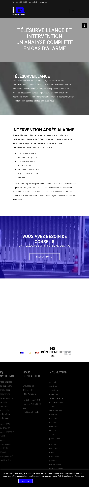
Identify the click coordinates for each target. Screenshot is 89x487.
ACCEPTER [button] (25, 481)
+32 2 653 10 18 (21, 2)
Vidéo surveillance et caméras (46, 410)
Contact (43, 444)
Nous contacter (44, 257)
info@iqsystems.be (40, 2)
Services (43, 386)
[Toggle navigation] (72, 11)
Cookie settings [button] (10, 481)
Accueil (43, 382)
